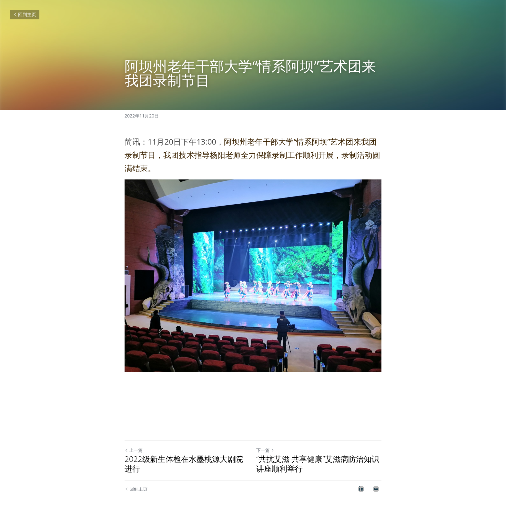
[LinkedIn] (361, 489)
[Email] (376, 489)
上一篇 (134, 450)
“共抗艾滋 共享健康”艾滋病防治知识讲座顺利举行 (317, 463)
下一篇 (265, 450)
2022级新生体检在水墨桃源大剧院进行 (184, 463)
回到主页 (24, 14)
